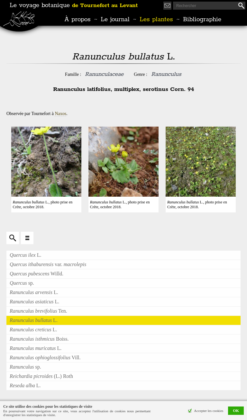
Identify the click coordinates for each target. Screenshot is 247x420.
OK (236, 410)
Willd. (36, 273)
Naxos (60, 113)
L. (25, 255)
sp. (22, 283)
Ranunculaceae (104, 74)
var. (48, 264)
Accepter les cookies (208, 411)
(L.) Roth (41, 376)
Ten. (38, 311)
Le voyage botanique (74, 5)
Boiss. (39, 339)
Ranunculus (166, 74)
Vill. (45, 357)
